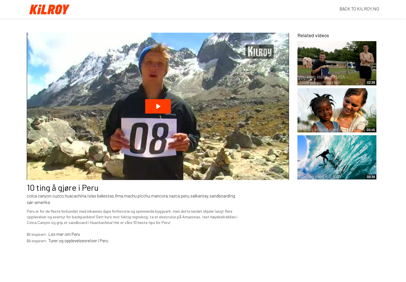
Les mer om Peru (64, 234)
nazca (174, 195)
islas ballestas (100, 195)
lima (119, 195)
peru (185, 195)
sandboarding (222, 195)
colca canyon (39, 195)
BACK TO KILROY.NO (359, 8)
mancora (159, 195)
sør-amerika (38, 202)
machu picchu (137, 195)
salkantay (199, 195)
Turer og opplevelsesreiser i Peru (78, 240)
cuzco (58, 195)
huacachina (75, 195)
